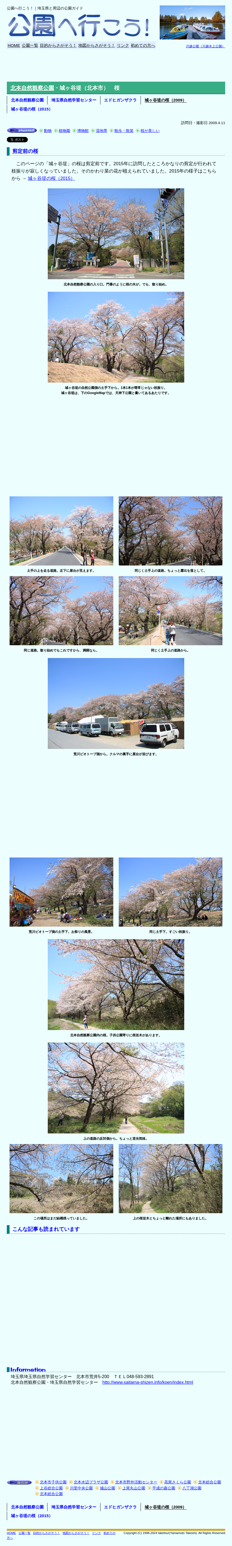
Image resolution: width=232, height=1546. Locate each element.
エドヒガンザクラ (120, 100)
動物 (48, 130)
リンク (123, 45)
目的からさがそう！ (58, 45)
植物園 (64, 130)
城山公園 (107, 1488)
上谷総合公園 (51, 1488)
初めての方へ (143, 45)
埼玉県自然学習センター (73, 100)
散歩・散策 (123, 130)
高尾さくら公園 (177, 1482)
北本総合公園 (209, 1482)
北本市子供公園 (53, 1482)
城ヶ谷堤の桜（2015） (32, 109)
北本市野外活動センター (136, 1482)
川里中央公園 (81, 1488)
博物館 (83, 130)
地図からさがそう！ (96, 45)
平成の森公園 (163, 1488)
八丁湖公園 (191, 1488)
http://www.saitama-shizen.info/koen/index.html (147, 1382)
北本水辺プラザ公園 (91, 1482)
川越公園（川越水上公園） (205, 46)
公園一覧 (30, 45)
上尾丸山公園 (133, 1488)
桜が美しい (150, 130)
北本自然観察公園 (32, 88)
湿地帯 (101, 130)
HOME (14, 45)
